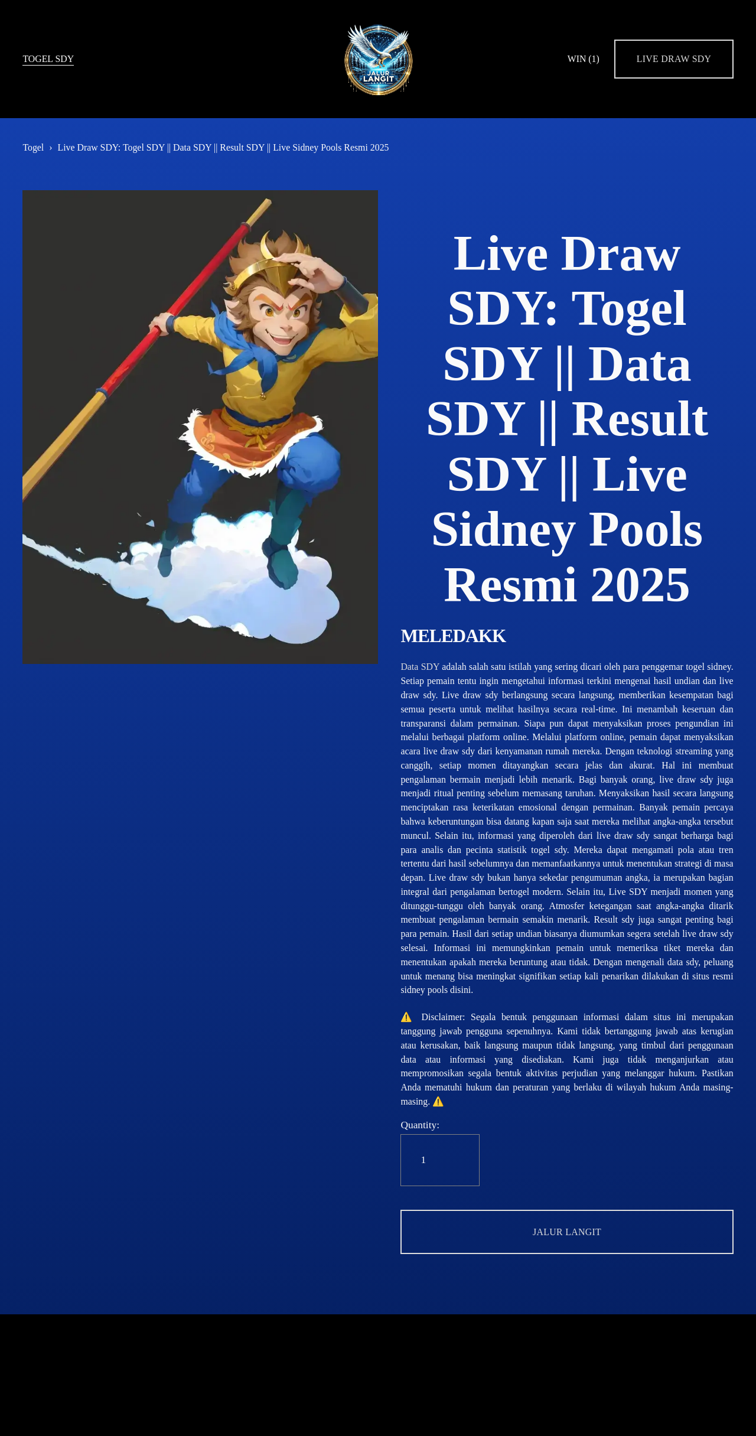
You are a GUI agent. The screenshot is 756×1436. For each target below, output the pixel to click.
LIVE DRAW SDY (674, 59)
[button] (566, 1232)
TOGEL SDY (48, 59)
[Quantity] (440, 1160)
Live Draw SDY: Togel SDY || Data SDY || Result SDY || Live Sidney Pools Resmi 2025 (223, 147)
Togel (33, 147)
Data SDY (419, 667)
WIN (583, 59)
